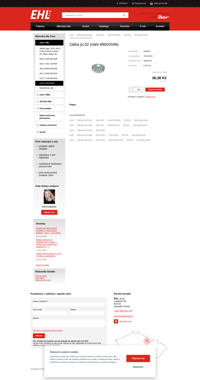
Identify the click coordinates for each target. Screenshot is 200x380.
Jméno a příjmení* (40, 301)
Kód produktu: (134, 56)
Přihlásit (123, 3)
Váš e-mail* (37, 310)
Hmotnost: (133, 65)
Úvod (71, 35)
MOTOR (127, 35)
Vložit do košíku (155, 89)
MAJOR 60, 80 (113, 125)
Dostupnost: (133, 51)
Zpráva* (36, 318)
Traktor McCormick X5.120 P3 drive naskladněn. (48, 254)
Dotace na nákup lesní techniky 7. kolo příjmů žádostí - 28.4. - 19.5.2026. (48, 230)
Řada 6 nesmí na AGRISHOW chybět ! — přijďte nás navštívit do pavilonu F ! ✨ (47, 243)
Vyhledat (124, 15)
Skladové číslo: (135, 61)
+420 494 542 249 (123, 311)
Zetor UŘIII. (100, 130)
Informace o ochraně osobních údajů (47, 330)
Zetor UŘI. (100, 35)
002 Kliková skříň (141, 35)
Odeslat (39, 336)
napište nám (150, 97)
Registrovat (140, 3)
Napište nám (49, 212)
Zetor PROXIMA (114, 35)
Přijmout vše (138, 358)
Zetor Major (39, 278)
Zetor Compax (41, 276)
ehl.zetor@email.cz (123, 316)
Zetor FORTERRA (116, 140)
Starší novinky (42, 265)
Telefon (73, 310)
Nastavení (138, 367)
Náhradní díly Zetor (84, 35)
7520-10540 (113, 135)
